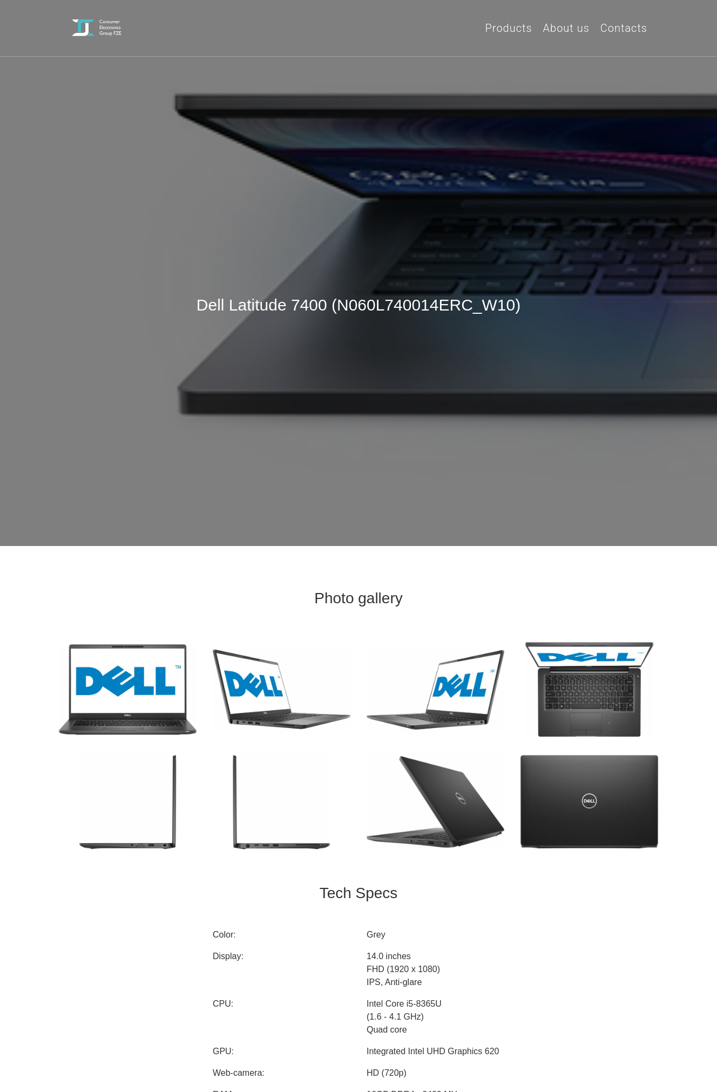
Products (508, 28)
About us (566, 28)
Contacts (623, 28)
